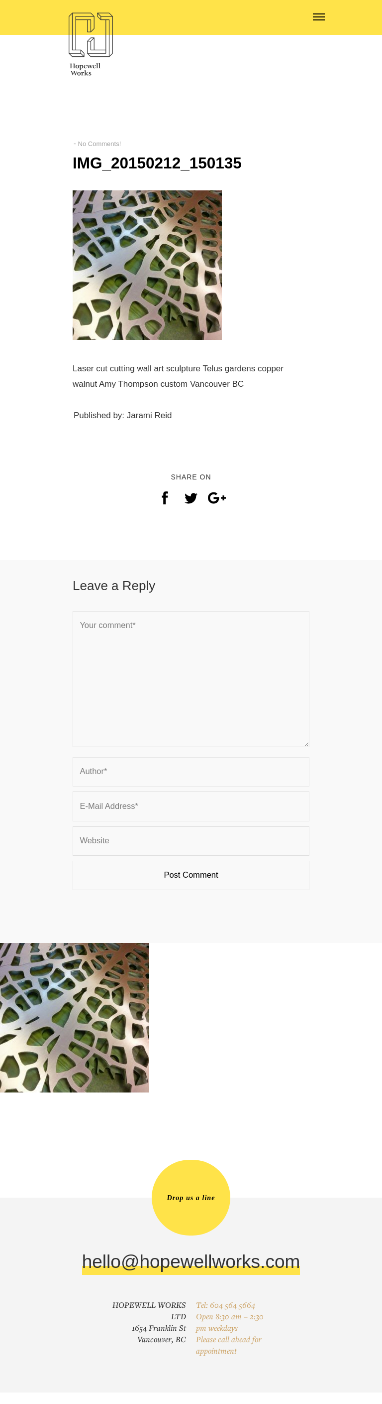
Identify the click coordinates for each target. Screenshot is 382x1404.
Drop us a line (191, 1208)
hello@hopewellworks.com (191, 1273)
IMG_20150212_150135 (172, 162)
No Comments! (101, 144)
